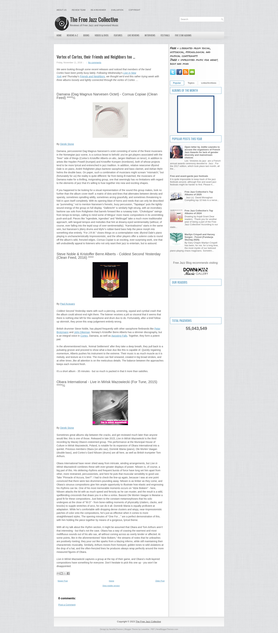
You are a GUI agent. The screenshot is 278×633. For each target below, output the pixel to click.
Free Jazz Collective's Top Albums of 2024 (199, 212)
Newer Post (63, 581)
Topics (191, 83)
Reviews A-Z (72, 35)
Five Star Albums (183, 35)
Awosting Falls (119, 335)
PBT (153, 629)
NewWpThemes (116, 629)
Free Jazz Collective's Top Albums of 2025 (199, 193)
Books (86, 35)
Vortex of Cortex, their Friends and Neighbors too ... (96, 56)
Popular (177, 83)
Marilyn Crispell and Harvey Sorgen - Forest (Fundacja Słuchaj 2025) (200, 237)
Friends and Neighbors (92, 76)
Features (118, 35)
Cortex (84, 335)
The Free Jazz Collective (94, 19)
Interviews (150, 35)
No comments (94, 62)
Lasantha (145, 629)
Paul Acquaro (67, 303)
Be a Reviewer (98, 10)
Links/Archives (208, 83)
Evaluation (117, 10)
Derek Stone (67, 144)
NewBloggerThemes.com (167, 629)
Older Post (160, 581)
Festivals (165, 35)
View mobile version (111, 586)
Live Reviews (133, 35)
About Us (61, 10)
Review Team (78, 10)
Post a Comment (67, 604)
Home (59, 35)
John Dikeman (82, 332)
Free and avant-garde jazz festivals (189, 176)
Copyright (134, 10)
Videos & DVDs (102, 35)
